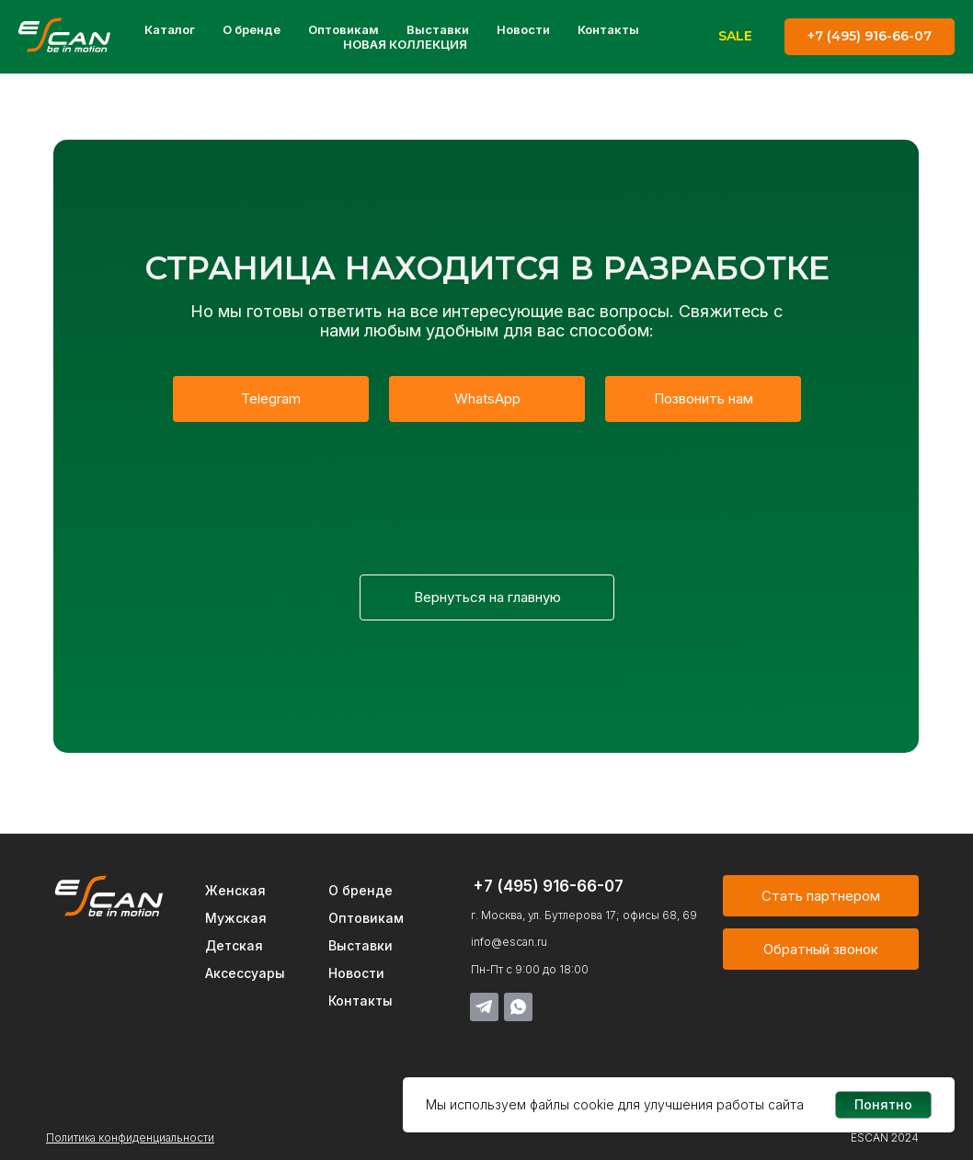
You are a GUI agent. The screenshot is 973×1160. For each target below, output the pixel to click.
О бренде (251, 29)
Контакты (608, 29)
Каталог (169, 29)
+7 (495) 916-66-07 (548, 886)
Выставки (437, 29)
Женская (235, 890)
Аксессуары (245, 973)
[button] (821, 949)
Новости (523, 29)
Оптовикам (343, 29)
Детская (234, 945)
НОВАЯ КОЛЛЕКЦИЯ (405, 44)
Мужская (236, 918)
